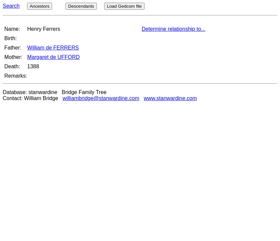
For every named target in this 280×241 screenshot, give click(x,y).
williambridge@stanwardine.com (101, 98)
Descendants (81, 6)
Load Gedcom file (124, 6)
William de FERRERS (53, 48)
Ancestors (39, 6)
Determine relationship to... (173, 29)
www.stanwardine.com (170, 98)
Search (11, 6)
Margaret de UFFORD (53, 57)
